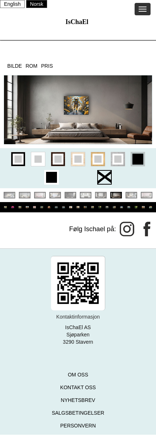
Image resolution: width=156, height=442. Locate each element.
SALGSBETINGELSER (78, 413)
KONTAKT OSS (78, 387)
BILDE (14, 66)
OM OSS (78, 375)
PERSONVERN (78, 426)
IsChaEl (76, 21)
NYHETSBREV (78, 400)
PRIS (47, 66)
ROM (31, 66)
